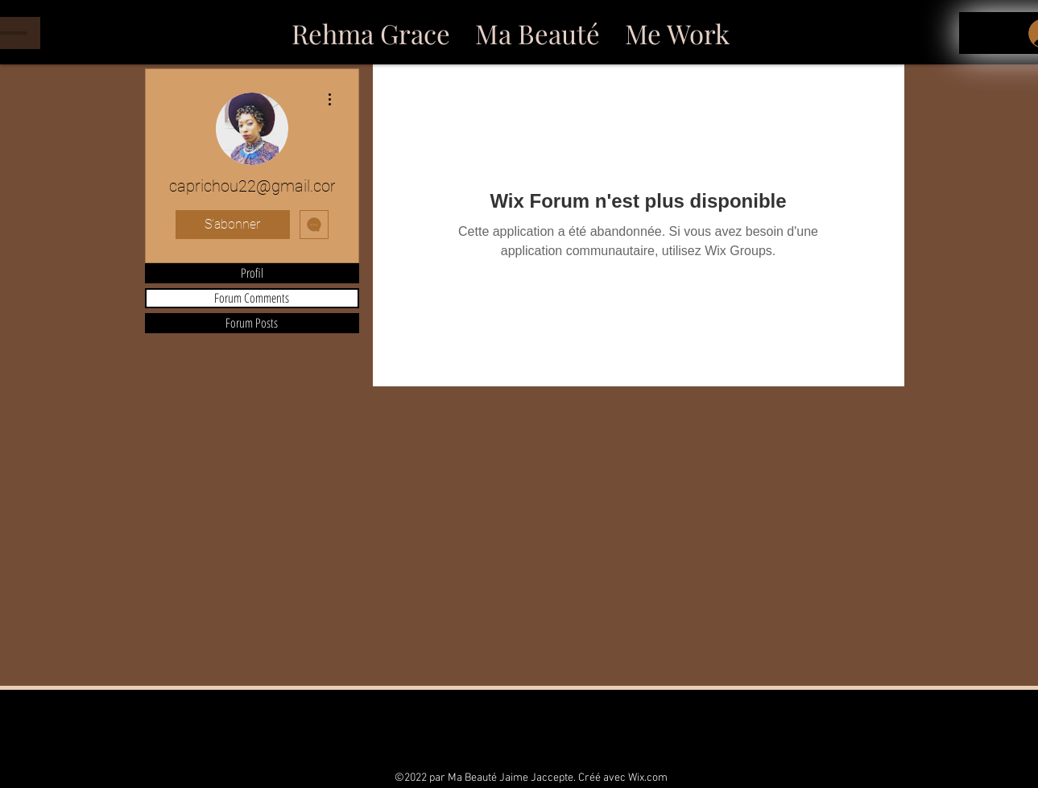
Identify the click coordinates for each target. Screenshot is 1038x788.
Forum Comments (251, 298)
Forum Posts (251, 323)
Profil (252, 273)
